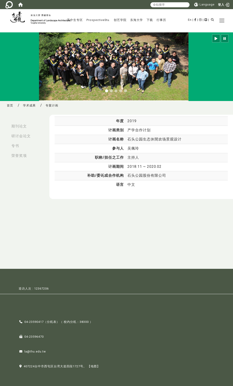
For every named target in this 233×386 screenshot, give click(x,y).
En (190, 19)
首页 (10, 105)
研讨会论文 (21, 136)
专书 (15, 146)
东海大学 (136, 20)
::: (4, 124)
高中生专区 (75, 20)
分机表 (51, 321)
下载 (150, 20)
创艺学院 (120, 20)
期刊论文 (19, 126)
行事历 (161, 20)
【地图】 (93, 366)
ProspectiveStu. (98, 20)
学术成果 (29, 105)
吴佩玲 (133, 148)
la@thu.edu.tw (35, 351)
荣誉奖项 (19, 155)
